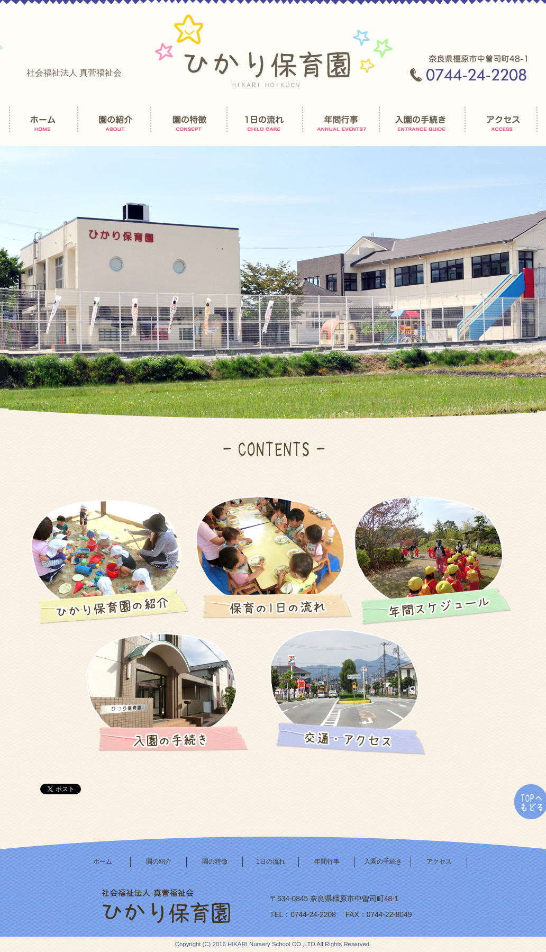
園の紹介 (158, 861)
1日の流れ (270, 861)
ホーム (102, 861)
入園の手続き (383, 861)
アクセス (439, 861)
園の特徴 (215, 861)
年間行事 (327, 861)
